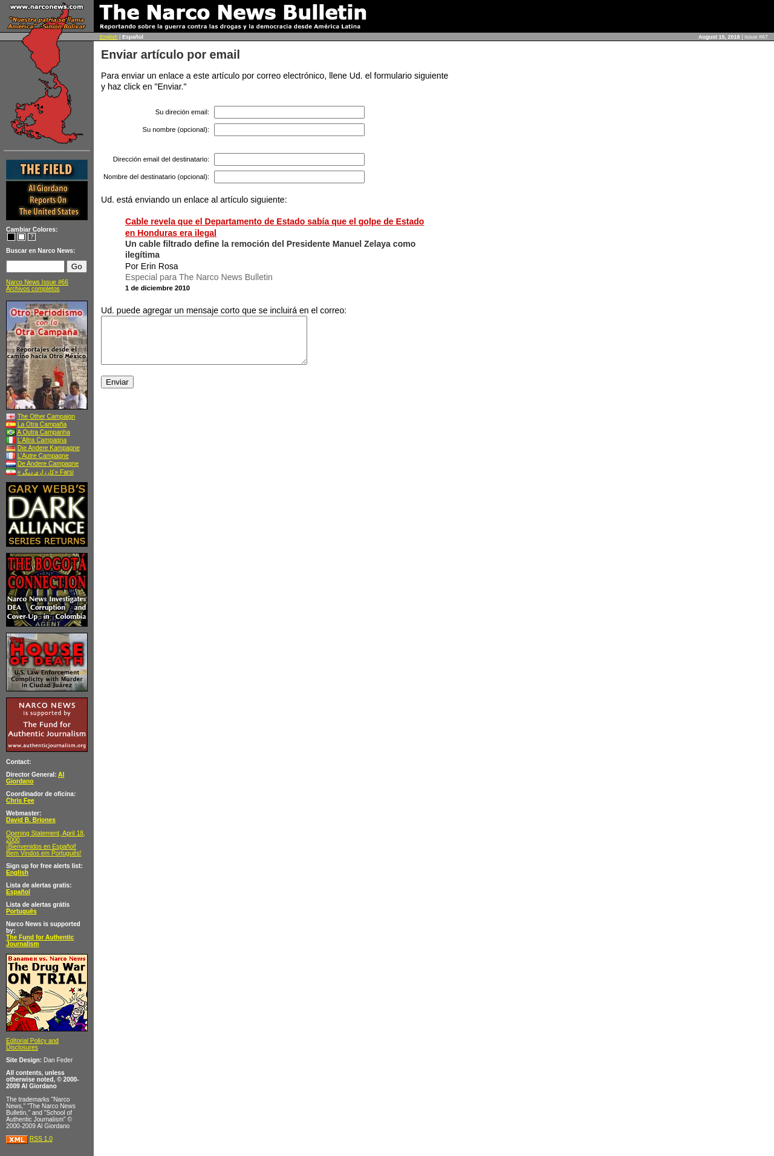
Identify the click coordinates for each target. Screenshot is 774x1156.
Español (18, 892)
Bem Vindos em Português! (43, 853)
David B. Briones (31, 820)
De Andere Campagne (48, 463)
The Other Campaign (47, 416)
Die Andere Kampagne (49, 448)
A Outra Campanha (43, 432)
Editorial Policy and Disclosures (32, 1044)
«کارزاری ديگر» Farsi (46, 472)
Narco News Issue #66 (37, 282)
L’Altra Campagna (42, 440)
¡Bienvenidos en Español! (41, 846)
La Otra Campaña (42, 424)
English (109, 37)
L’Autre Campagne (43, 455)
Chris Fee (20, 800)
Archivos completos (33, 289)
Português (21, 911)
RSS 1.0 (41, 1138)
